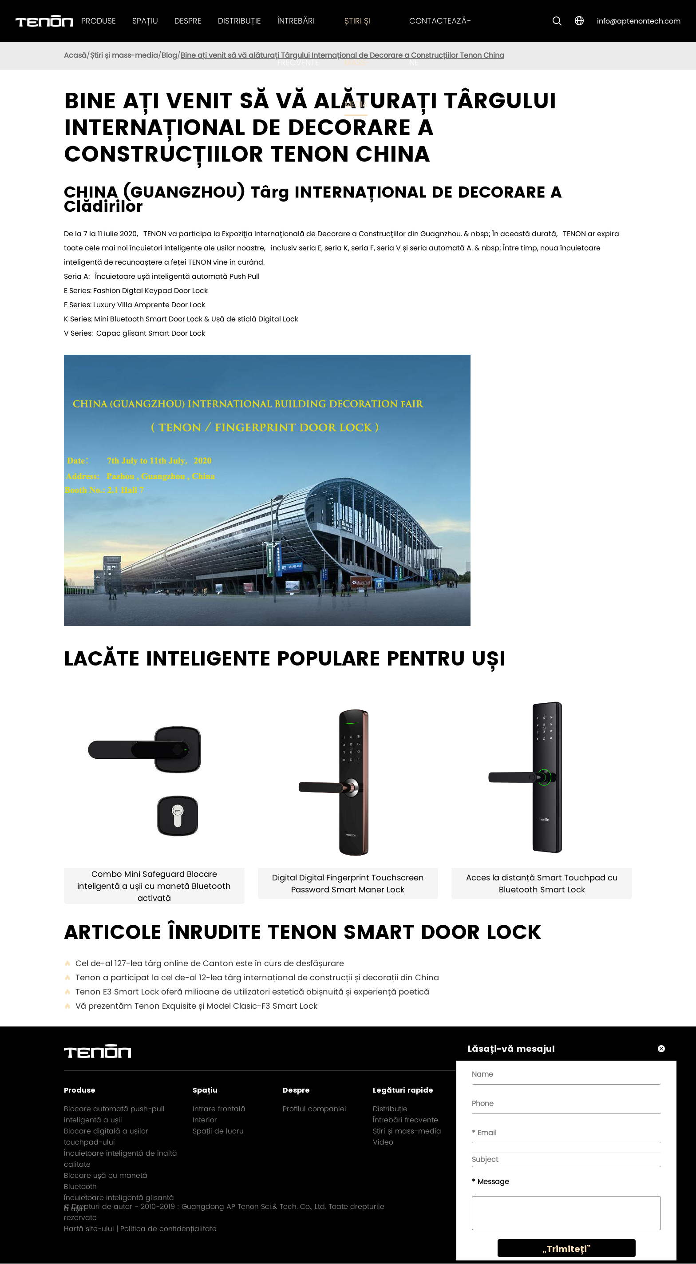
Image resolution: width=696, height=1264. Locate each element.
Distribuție (239, 20)
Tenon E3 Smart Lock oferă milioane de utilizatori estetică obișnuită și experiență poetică (246, 992)
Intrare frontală (219, 1109)
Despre (188, 20)
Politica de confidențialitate (168, 1229)
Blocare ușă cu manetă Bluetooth (105, 1181)
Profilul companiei (314, 1109)
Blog (169, 55)
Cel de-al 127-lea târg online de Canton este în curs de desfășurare (204, 963)
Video (383, 1142)
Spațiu (145, 20)
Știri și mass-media (357, 62)
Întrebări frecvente (405, 1120)
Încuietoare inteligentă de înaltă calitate (120, 1158)
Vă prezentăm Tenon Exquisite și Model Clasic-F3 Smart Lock (190, 1006)
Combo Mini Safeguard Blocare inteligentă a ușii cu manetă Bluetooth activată (154, 885)
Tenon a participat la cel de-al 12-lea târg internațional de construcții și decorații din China (251, 978)
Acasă (75, 55)
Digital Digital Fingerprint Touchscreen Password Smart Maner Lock (348, 883)
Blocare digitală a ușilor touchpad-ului (106, 1136)
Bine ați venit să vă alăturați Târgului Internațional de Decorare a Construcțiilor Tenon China (342, 55)
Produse (98, 20)
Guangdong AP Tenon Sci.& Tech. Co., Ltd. (254, 1207)
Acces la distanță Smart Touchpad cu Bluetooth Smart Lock (542, 883)
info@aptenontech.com (638, 21)
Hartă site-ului (89, 1229)
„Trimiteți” (564, 1251)
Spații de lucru (218, 1131)
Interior (205, 1120)
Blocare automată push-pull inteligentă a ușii (114, 1114)
